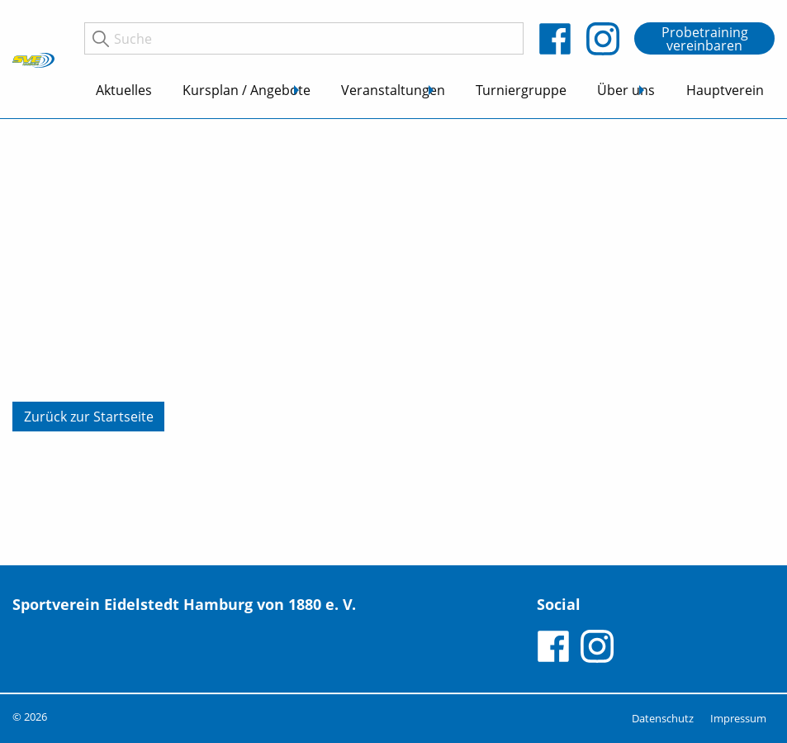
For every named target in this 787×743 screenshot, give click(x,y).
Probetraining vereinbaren (704, 39)
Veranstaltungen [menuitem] (393, 90)
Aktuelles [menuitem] (124, 90)
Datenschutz (663, 718)
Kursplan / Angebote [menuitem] (247, 90)
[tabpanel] (393, 342)
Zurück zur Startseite (89, 416)
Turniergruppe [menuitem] (521, 90)
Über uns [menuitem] (626, 90)
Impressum (738, 718)
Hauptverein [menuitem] (725, 90)
